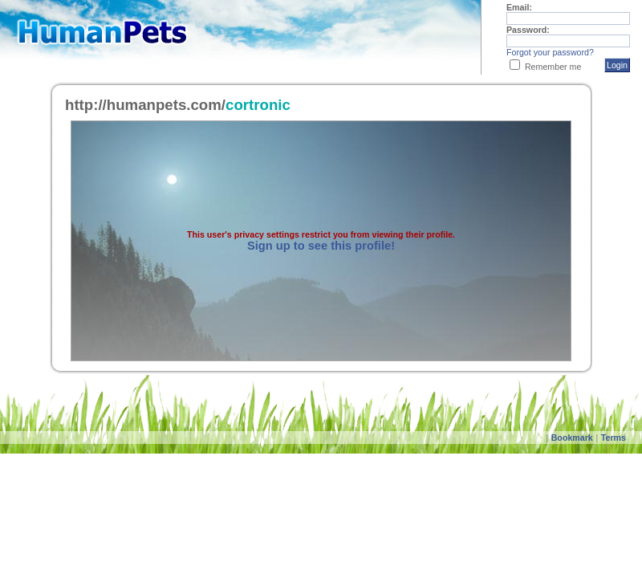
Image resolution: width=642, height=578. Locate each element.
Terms (613, 437)
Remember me (553, 66)
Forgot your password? (550, 52)
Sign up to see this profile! (321, 245)
